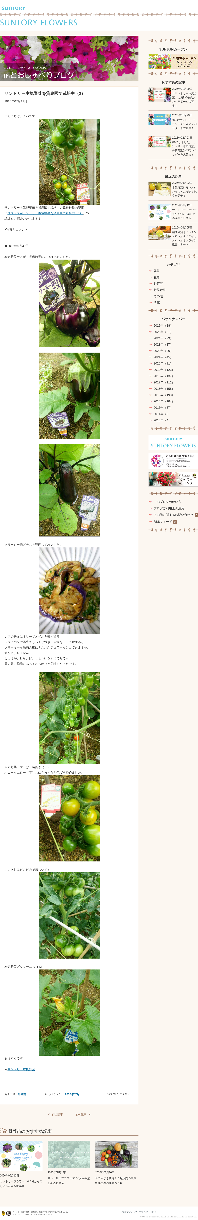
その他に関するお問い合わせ (176, 515)
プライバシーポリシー (149, 1212)
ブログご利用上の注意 (169, 508)
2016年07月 (72, 1094)
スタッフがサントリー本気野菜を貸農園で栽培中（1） (45, 213)
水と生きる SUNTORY (179, 1212)
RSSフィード (165, 522)
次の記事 (81, 1114)
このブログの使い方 (167, 501)
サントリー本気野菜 (21, 1069)
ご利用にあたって (129, 1212)
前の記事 (57, 1114)
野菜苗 (22, 1094)
